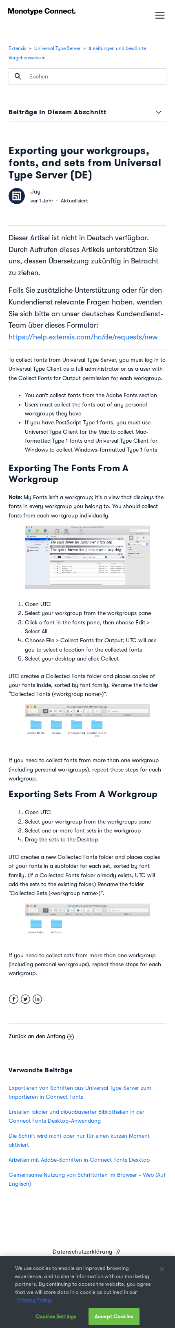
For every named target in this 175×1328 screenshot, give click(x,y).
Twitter (25, 999)
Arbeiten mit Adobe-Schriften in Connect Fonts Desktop (79, 1159)
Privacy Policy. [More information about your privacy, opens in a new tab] (34, 1306)
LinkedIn (37, 999)
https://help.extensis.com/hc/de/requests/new (83, 337)
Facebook (14, 999)
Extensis (17, 48)
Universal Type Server (57, 48)
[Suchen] (87, 76)
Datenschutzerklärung (83, 1251)
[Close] (162, 1275)
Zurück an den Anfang (41, 1036)
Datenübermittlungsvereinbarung (83, 1261)
